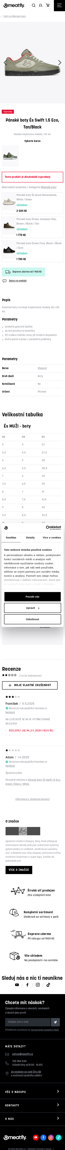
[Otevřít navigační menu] (59, 5)
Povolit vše (32, 596)
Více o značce (19, 870)
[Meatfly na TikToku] (48, 985)
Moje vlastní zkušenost (29, 685)
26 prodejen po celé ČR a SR (26, 1072)
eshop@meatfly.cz (22, 1054)
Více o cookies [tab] (52, 537)
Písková (42, 368)
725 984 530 (19, 1061)
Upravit (32, 607)
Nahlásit (10, 712)
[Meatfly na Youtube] (17, 985)
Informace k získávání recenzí (32, 799)
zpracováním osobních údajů (45, 1030)
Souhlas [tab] (11, 537)
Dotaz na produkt (14, 281)
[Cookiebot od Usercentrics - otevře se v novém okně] (46, 528)
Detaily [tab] (30, 537)
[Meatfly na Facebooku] (27, 985)
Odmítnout (32, 619)
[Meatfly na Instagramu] (38, 985)
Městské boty (15, 16)
